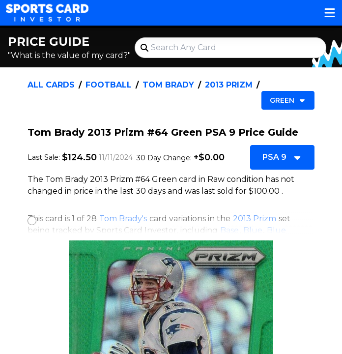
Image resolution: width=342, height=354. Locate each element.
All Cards (51, 84)
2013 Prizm (229, 84)
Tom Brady (168, 84)
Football (109, 84)
